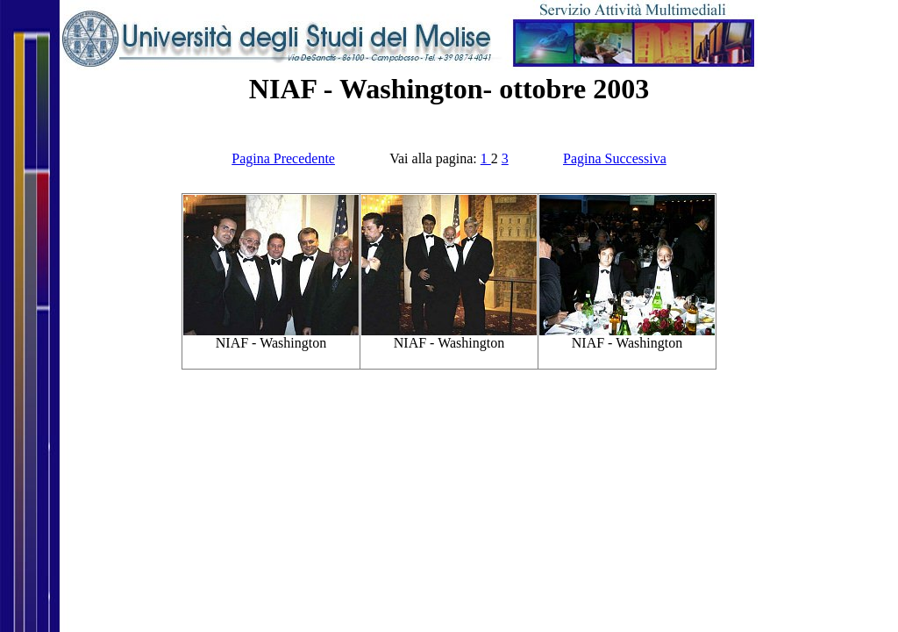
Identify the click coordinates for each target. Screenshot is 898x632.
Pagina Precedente (283, 158)
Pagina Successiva (614, 158)
